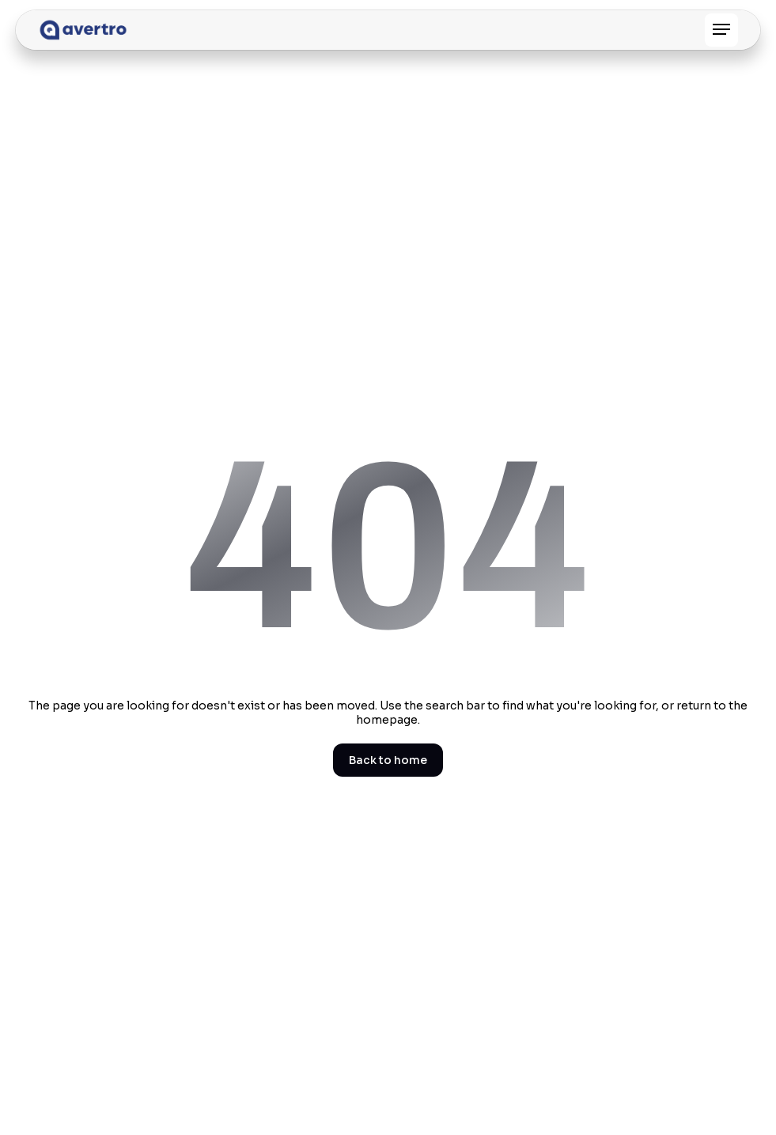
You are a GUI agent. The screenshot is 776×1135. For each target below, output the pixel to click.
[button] (721, 30)
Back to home (388, 760)
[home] (83, 30)
